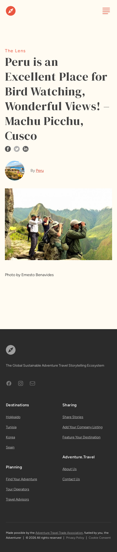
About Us (69, 469)
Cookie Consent (100, 537)
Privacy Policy (75, 537)
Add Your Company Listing (82, 427)
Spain (10, 447)
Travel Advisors (17, 499)
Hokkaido (13, 417)
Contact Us (71, 479)
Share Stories (72, 417)
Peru (40, 170)
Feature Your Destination (81, 437)
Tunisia (11, 427)
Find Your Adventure (21, 479)
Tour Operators (17, 489)
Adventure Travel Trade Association (59, 532)
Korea (10, 437)
